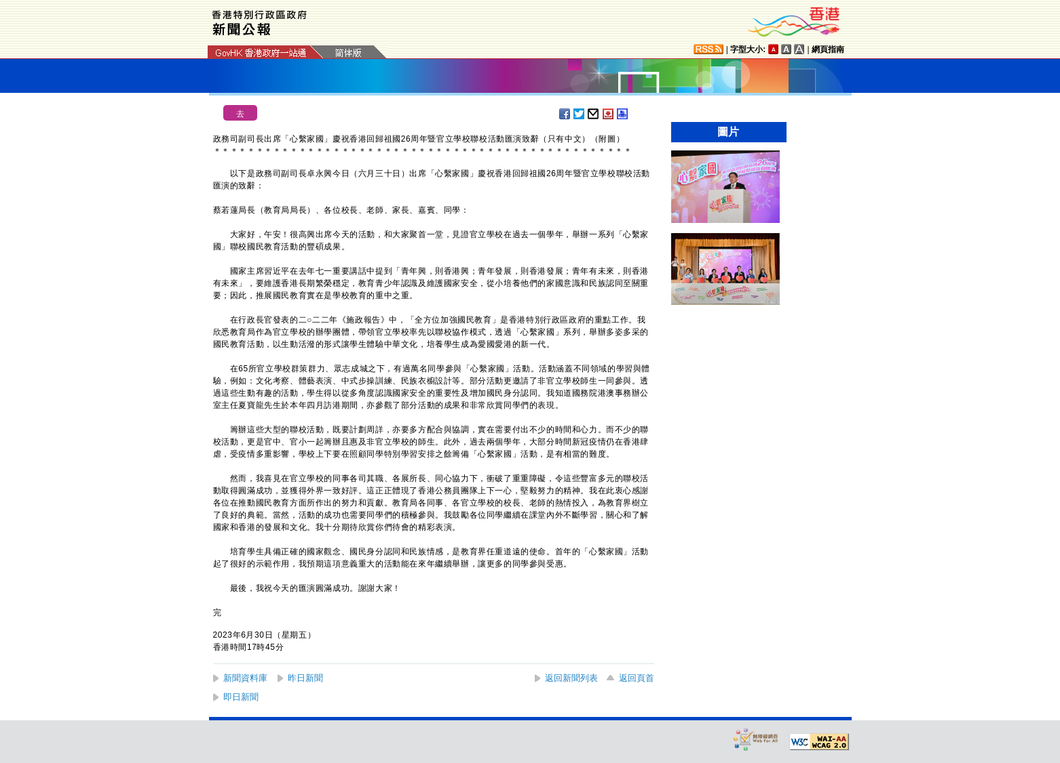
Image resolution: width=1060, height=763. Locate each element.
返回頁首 (636, 678)
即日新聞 (241, 697)
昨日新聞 (305, 678)
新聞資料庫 (245, 678)
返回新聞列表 (571, 678)
